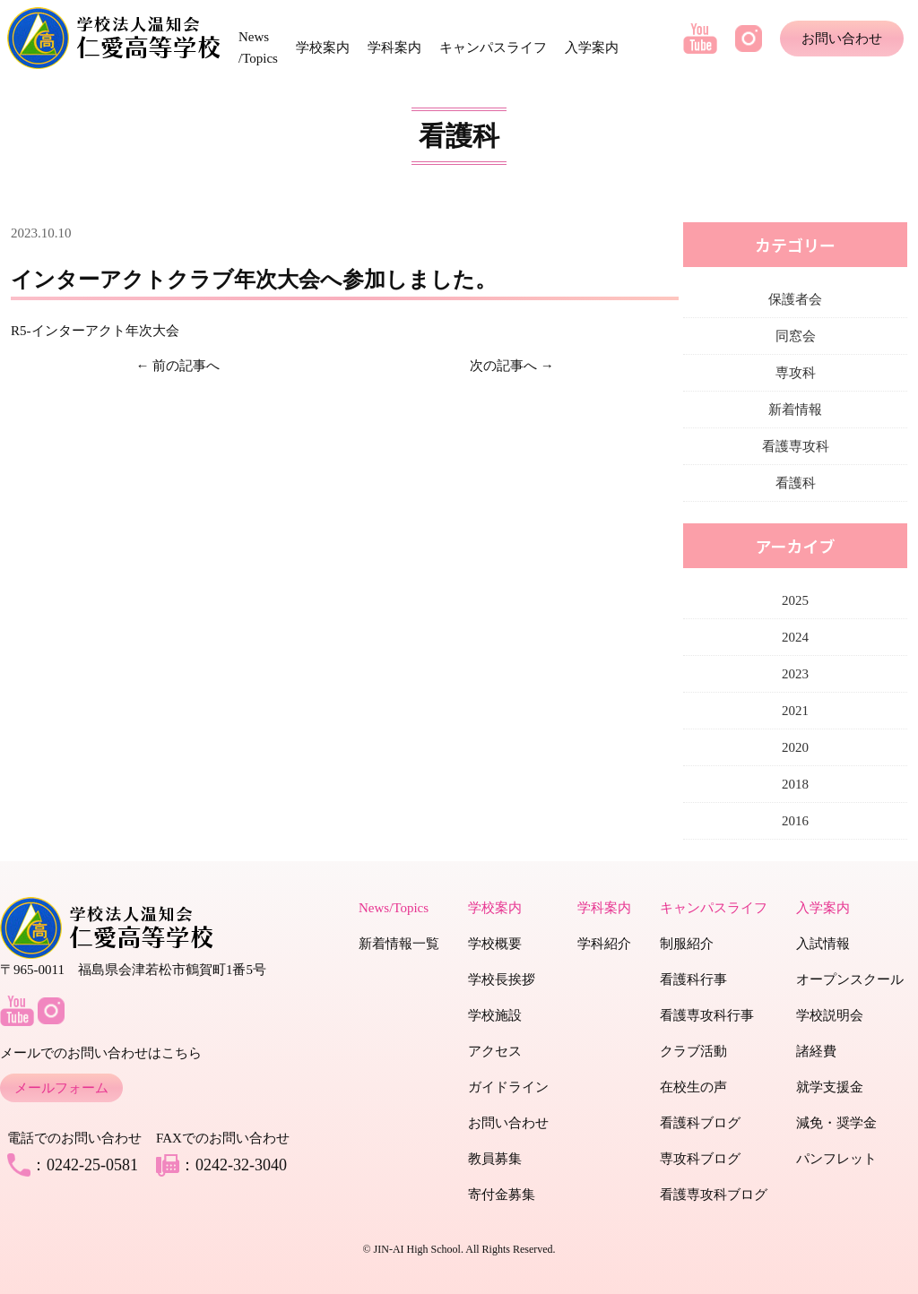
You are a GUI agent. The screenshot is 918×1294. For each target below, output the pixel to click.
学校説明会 (829, 1015)
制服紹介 (687, 943)
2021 (795, 710)
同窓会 (795, 336)
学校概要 (495, 943)
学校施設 (495, 1015)
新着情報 (795, 409)
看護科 (795, 483)
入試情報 (823, 943)
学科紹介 (604, 943)
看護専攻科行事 (707, 1015)
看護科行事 (693, 979)
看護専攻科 (795, 446)
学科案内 (394, 47)
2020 (795, 747)
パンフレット (836, 1159)
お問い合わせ (841, 38)
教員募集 (495, 1159)
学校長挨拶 (501, 979)
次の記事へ (503, 365)
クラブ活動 (693, 1051)
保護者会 (795, 299)
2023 (795, 674)
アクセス (495, 1051)
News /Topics (258, 47)
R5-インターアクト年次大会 (95, 331)
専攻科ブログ (700, 1159)
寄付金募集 (501, 1194)
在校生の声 (693, 1087)
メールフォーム (61, 1088)
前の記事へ (186, 365)
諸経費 (816, 1051)
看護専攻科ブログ (713, 1194)
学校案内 (323, 47)
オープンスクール (850, 979)
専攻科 (795, 373)
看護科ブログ (700, 1123)
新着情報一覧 (399, 943)
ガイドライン (508, 1087)
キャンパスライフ (493, 47)
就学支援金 (829, 1087)
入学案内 (592, 47)
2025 (795, 600)
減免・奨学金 (836, 1123)
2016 (795, 821)
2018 (795, 784)
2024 (795, 637)
